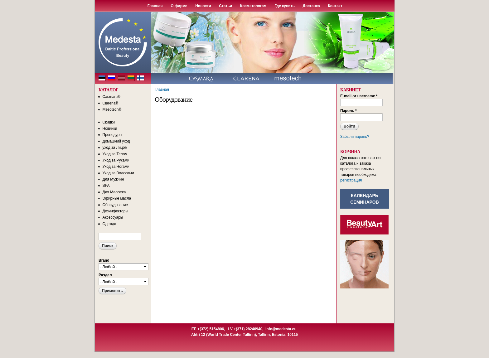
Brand (104, 260)
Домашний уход (116, 141)
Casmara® (111, 96)
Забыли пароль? (354, 136)
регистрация (351, 180)
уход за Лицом (114, 147)
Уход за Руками (115, 160)
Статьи (225, 6)
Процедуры (112, 135)
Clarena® (110, 103)
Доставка (311, 6)
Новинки (109, 128)
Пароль (348, 111)
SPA (105, 185)
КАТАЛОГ (108, 90)
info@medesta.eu (281, 329)
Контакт (335, 6)
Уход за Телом (114, 154)
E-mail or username (358, 96)
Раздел (105, 275)
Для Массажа (114, 192)
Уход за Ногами (115, 166)
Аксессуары (112, 217)
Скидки (108, 122)
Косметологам (253, 6)
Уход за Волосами (118, 173)
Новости (203, 6)
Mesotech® (111, 109)
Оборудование (115, 205)
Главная (155, 6)
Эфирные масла (116, 198)
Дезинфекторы (115, 211)
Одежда (109, 224)
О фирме (179, 6)
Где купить (284, 6)
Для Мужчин (113, 179)
